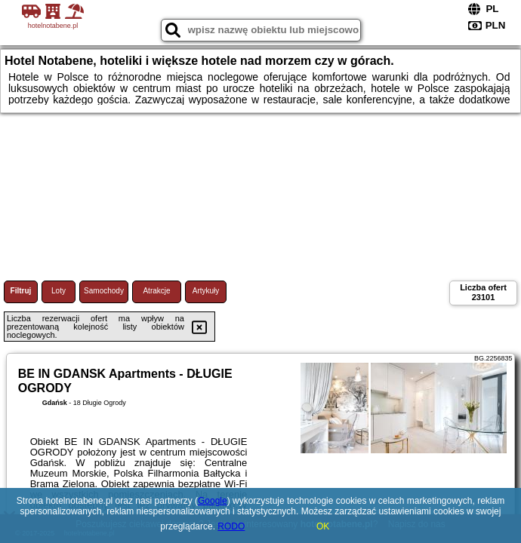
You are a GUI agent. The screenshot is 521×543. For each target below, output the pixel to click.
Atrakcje (156, 291)
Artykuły (206, 291)
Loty (58, 291)
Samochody (104, 291)
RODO (231, 526)
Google (212, 500)
